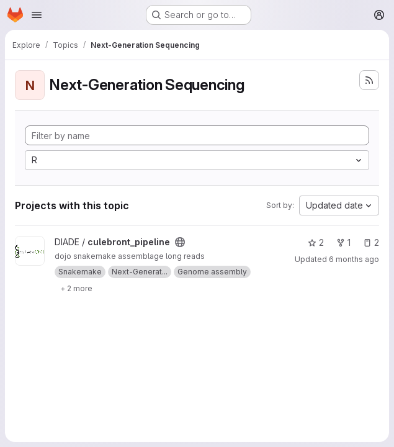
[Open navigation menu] (37, 15)
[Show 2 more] (76, 288)
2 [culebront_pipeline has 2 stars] (316, 242)
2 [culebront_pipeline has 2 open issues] (371, 242)
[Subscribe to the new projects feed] (369, 80)
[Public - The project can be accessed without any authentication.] (180, 242)
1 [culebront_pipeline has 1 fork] (343, 242)
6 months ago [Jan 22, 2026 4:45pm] (354, 259)
